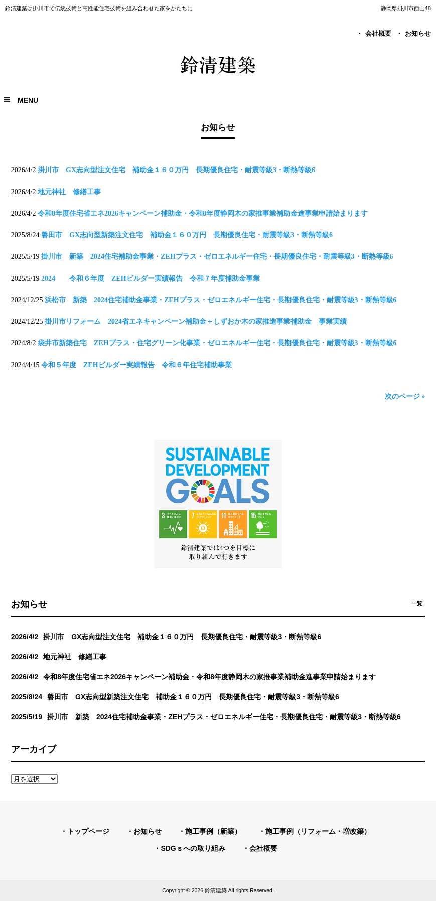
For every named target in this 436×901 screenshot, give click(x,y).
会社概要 (378, 33)
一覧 (416, 603)
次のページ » (405, 396)
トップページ (88, 831)
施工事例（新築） (213, 831)
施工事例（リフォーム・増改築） (318, 831)
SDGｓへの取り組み (193, 848)
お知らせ (418, 33)
